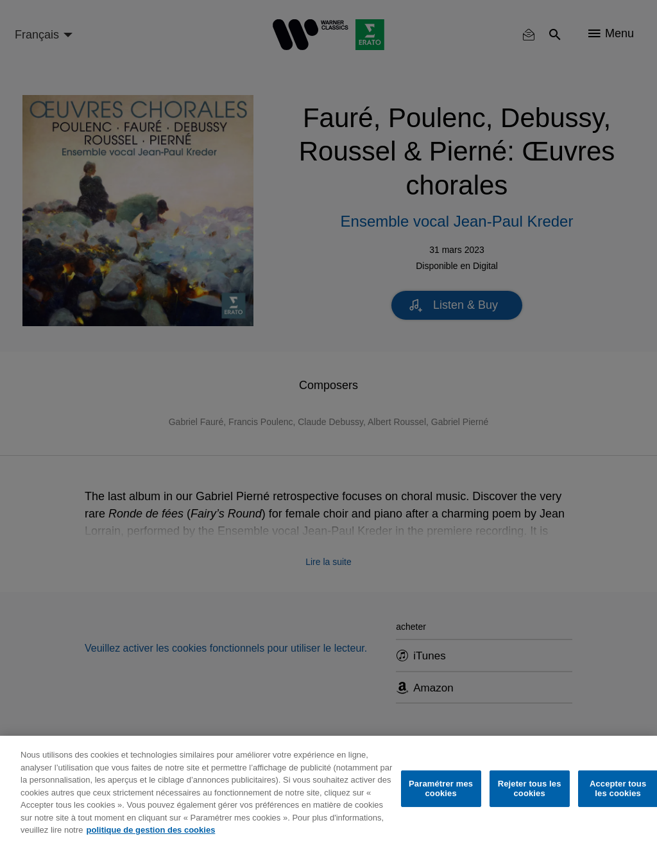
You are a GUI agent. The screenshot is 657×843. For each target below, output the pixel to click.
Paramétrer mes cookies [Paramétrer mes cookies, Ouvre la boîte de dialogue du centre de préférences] (441, 789)
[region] (328, 789)
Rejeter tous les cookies (529, 789)
